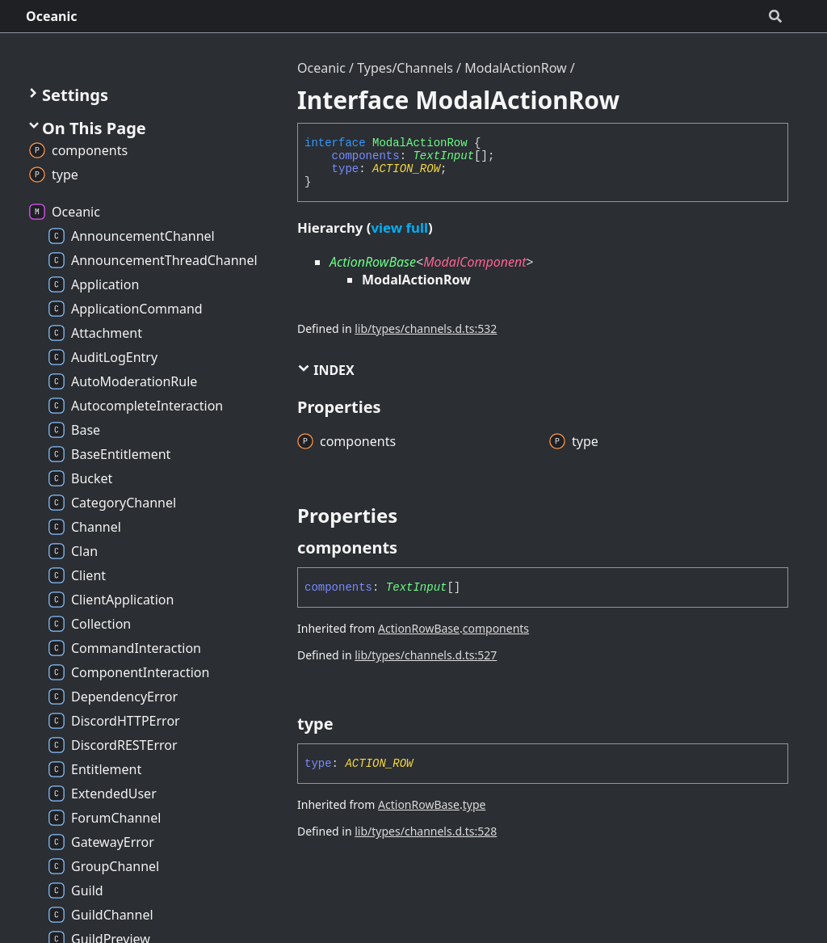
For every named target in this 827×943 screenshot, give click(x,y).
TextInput (443, 155)
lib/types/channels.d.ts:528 (426, 831)
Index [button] (326, 370)
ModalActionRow (515, 68)
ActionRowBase (373, 262)
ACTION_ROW (406, 168)
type (345, 168)
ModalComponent (474, 262)
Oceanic (52, 16)
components (366, 155)
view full (399, 227)
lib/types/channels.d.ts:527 (426, 655)
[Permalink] (412, 548)
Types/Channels (405, 68)
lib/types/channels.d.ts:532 (426, 328)
